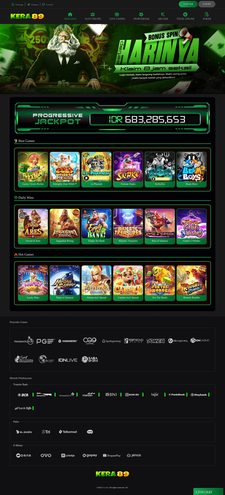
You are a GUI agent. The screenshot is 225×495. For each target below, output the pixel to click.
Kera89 (105, 487)
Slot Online (93, 16)
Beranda (70, 16)
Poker (207, 16)
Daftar (188, 4)
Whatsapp (17, 5)
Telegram (32, 5)
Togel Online (186, 16)
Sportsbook (141, 16)
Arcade (163, 16)
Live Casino (117, 16)
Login (207, 4)
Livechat (47, 5)
